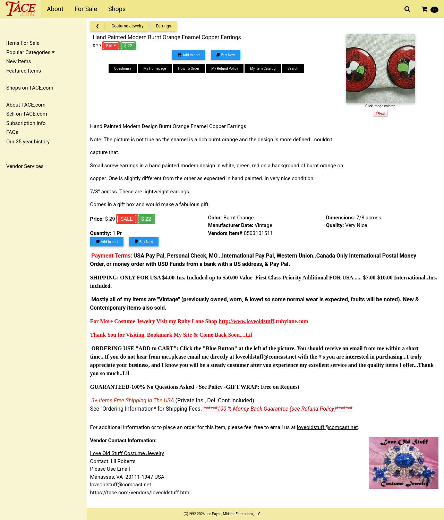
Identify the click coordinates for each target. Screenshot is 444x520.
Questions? (124, 68)
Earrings (165, 26)
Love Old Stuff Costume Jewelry (129, 453)
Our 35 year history (28, 142)
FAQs (12, 132)
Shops (117, 8)
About (55, 8)
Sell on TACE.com (26, 114)
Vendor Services (25, 166)
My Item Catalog (264, 68)
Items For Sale (23, 43)
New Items (18, 61)
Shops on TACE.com (29, 88)
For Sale (86, 8)
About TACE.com (25, 105)
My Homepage (156, 68)
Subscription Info (26, 123)
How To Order (190, 68)
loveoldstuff (262, 321)
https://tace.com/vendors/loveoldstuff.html (142, 492)
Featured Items (23, 71)
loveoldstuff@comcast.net (329, 427)
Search (294, 68)
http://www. (235, 321)
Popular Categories (30, 52)
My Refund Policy (226, 68)
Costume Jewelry (130, 26)
